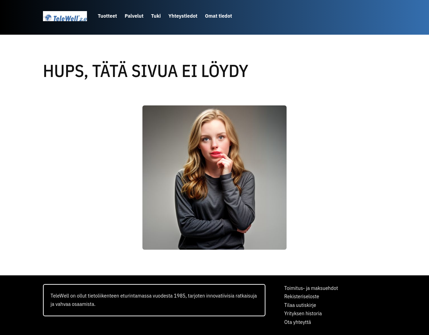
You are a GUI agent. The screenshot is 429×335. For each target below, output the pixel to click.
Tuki (156, 16)
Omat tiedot (218, 16)
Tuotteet (107, 16)
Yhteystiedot (183, 16)
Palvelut (134, 16)
